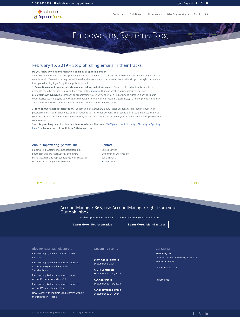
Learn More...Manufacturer (147, 224)
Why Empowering (177, 14)
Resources (154, 14)
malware (96, 90)
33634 (170, 261)
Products (118, 14)
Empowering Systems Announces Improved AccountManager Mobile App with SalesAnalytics (55, 266)
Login (178, 3)
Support (188, 3)
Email (105, 161)
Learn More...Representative (92, 224)
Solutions (135, 14)
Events (197, 14)
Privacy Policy (163, 279)
